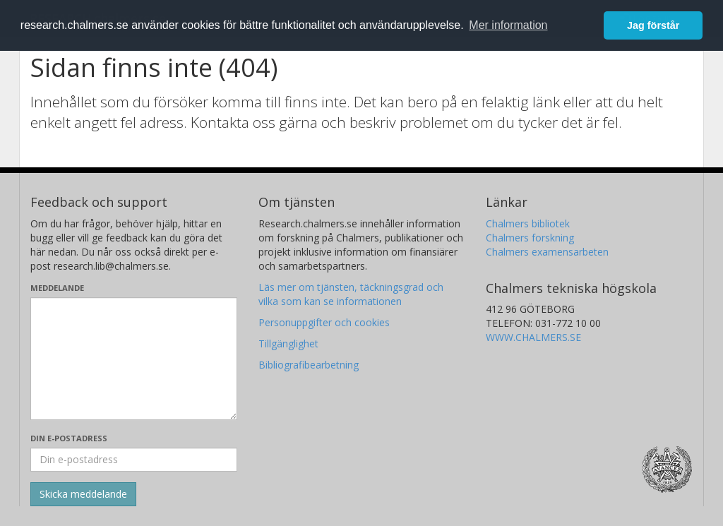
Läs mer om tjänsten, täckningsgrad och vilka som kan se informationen (350, 294)
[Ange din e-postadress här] (133, 460)
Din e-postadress (68, 438)
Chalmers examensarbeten (547, 251)
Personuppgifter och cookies (324, 322)
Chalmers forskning (530, 237)
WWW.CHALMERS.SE (533, 337)
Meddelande (57, 287)
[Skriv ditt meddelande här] (133, 358)
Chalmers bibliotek (528, 223)
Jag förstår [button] (653, 25)
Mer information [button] (508, 25)
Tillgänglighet (288, 343)
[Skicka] (83, 494)
